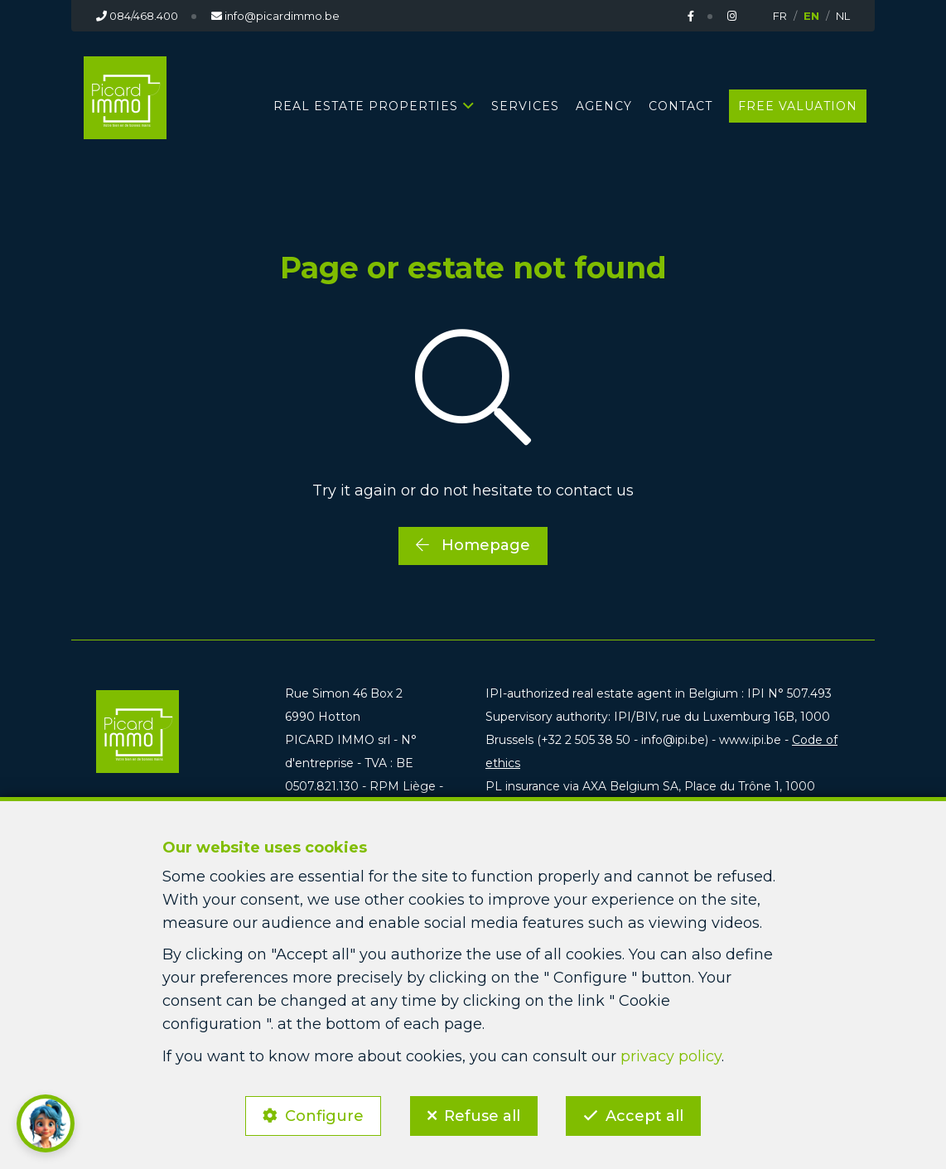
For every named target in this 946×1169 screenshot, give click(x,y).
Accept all (645, 1116)
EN (811, 15)
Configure (324, 1116)
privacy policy (671, 1055)
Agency (604, 106)
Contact (680, 106)
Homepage (473, 545)
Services (525, 106)
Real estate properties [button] (365, 106)
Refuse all (482, 1116)
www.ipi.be (750, 739)
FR (780, 15)
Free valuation (797, 106)
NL (843, 15)
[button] (46, 1123)
